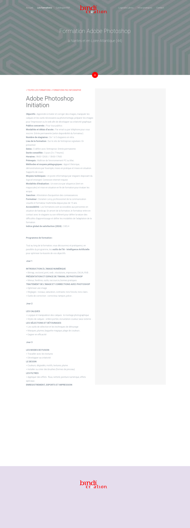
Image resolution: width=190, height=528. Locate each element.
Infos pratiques (145, 7)
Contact (160, 7)
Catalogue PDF (63, 7)
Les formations (44, 7)
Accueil (29, 7)
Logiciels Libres (125, 7)
